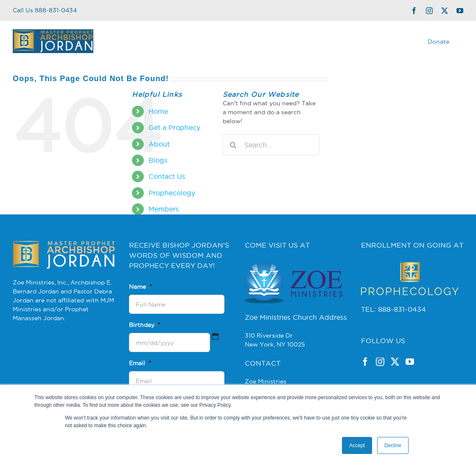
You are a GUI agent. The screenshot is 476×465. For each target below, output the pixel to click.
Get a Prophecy (174, 127)
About (159, 144)
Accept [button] (357, 445)
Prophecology (171, 193)
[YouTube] (410, 362)
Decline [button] (392, 445)
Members (163, 209)
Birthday (144, 324)
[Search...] (271, 144)
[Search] (233, 144)
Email (140, 363)
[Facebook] (365, 362)
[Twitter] (395, 362)
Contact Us (166, 176)
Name (140, 286)
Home (158, 111)
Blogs (158, 160)
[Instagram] (380, 362)
